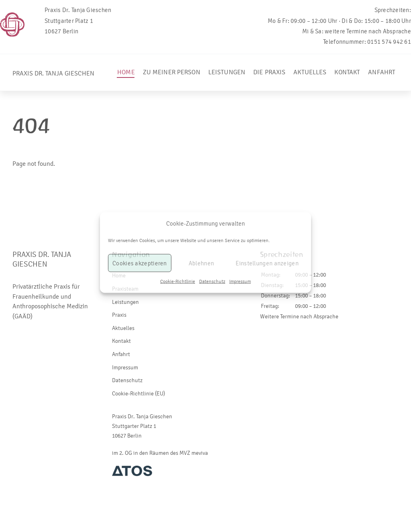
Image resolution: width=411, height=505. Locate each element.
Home (126, 72)
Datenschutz (212, 281)
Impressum (240, 281)
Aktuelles (309, 72)
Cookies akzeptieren (139, 263)
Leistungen (226, 72)
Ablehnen (201, 263)
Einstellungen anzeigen (267, 263)
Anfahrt (381, 72)
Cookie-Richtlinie (177, 281)
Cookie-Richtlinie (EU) (138, 393)
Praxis (119, 315)
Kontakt (347, 72)
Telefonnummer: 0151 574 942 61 (367, 41)
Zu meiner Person (171, 72)
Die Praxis (269, 72)
